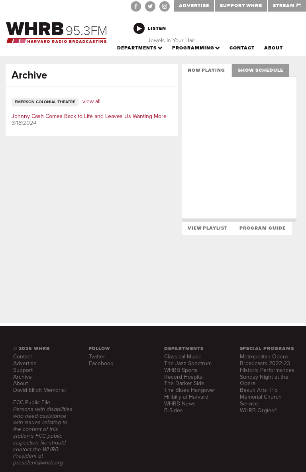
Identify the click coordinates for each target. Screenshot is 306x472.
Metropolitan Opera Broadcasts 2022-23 (265, 360)
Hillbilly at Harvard (186, 397)
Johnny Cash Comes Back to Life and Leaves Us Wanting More (89, 116)
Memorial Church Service (261, 400)
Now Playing (207, 70)
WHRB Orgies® (258, 410)
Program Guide (262, 228)
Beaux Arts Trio (259, 390)
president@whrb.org (38, 462)
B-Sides (173, 410)
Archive (22, 377)
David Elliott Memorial (39, 390)
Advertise (25, 363)
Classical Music (182, 356)
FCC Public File (31, 402)
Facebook (101, 363)
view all (91, 101)
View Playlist (208, 228)
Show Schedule (260, 70)
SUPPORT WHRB (241, 5)
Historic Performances (267, 370)
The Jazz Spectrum (188, 363)
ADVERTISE (194, 5)
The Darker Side (184, 383)
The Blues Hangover (189, 390)
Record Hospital (184, 377)
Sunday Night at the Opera (264, 380)
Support (23, 370)
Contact (22, 356)
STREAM (287, 5)
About (20, 383)
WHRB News (180, 403)
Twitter (97, 356)
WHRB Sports (181, 370)
